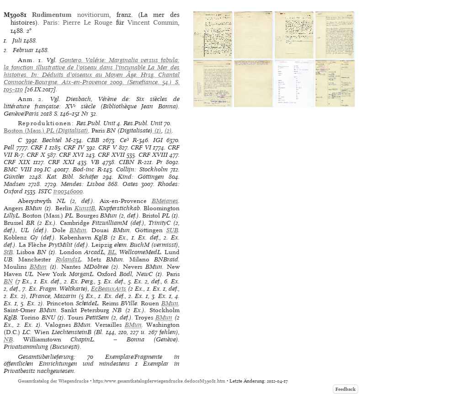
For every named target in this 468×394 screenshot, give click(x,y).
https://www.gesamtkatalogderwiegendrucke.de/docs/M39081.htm (159, 381)
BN (8, 281)
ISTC (45, 191)
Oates (130, 184)
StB (8, 252)
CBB (93, 140)
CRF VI (141, 147)
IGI (158, 140)
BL (112, 252)
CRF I (39, 147)
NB (8, 339)
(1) (157, 130)
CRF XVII (111, 155)
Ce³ (124, 140)
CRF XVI (71, 155)
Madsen (14, 184)
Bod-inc (83, 169)
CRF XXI (61, 162)
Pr (159, 162)
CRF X (36, 155)
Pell (9, 147)
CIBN (126, 162)
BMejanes (165, 201)
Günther (14, 177)
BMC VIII (18, 169)
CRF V (107, 147)
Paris (50, 22)
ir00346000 (68, 191)
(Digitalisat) (46, 130)
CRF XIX (17, 162)
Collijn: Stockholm (142, 169)
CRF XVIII (153, 155)
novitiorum (70, 15)
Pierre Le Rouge (87, 22)
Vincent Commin (153, 22)
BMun (77, 230)
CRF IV (74, 147)
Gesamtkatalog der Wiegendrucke (53, 381)
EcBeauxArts (108, 289)
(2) (168, 130)
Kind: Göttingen (141, 177)
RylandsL (68, 259)
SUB (172, 230)
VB (95, 162)
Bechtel (52, 140)
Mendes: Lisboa (83, 184)
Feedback (345, 389)
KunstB (84, 208)
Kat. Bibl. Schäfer (72, 177)
